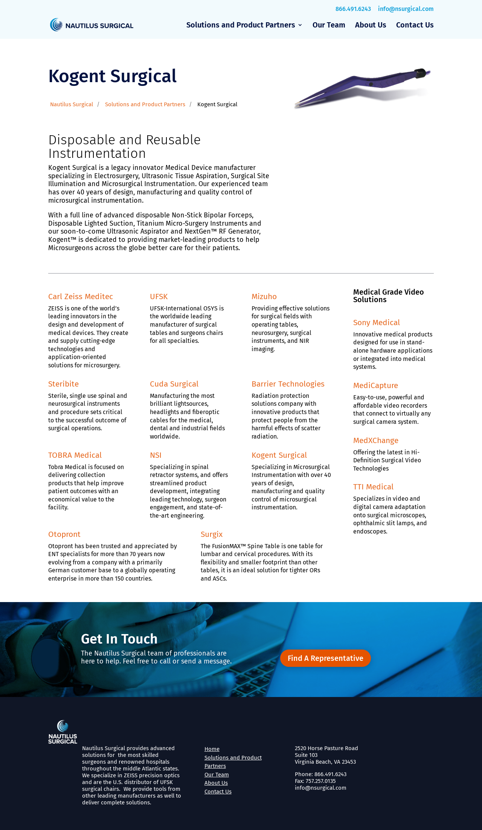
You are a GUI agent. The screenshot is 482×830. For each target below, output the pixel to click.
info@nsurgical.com (406, 9)
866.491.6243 (353, 9)
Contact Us (415, 25)
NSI (156, 455)
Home (212, 749)
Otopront (64, 534)
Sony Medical (376, 322)
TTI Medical (373, 487)
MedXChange (375, 440)
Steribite (63, 384)
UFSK (159, 296)
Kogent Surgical (279, 455)
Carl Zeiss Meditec (80, 296)
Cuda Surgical (174, 384)
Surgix (212, 534)
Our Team (329, 25)
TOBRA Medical (75, 455)
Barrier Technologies (288, 384)
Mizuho (264, 296)
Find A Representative (325, 658)
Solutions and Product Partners (240, 25)
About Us (370, 25)
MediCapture (375, 385)
